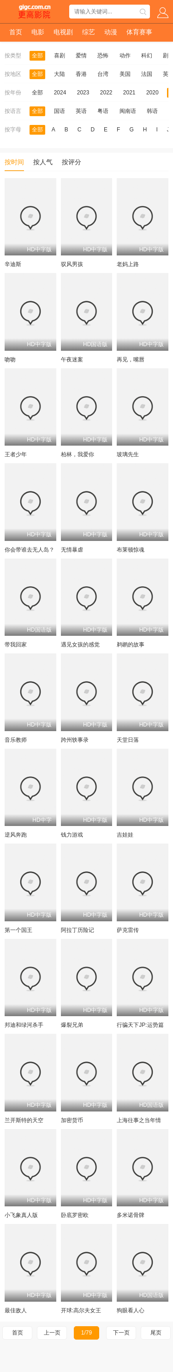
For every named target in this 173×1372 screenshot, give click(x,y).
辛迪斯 (13, 264)
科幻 (146, 55)
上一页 (52, 1332)
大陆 (59, 74)
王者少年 (16, 454)
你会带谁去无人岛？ (29, 549)
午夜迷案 (72, 359)
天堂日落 (128, 740)
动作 (125, 55)
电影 (37, 32)
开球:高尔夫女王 (81, 1310)
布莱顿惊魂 (130, 549)
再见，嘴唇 (130, 359)
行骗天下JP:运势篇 (140, 1025)
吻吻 (10, 359)
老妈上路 (128, 264)
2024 (60, 92)
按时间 (14, 162)
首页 (15, 32)
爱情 (81, 55)
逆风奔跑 (16, 835)
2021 (129, 92)
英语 (81, 111)
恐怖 (102, 55)
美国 (125, 74)
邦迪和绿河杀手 (24, 1025)
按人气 (43, 162)
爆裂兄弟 (72, 1025)
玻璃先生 (128, 454)
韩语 (152, 111)
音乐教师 (16, 740)
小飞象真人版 (21, 1215)
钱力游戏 (72, 835)
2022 (106, 92)
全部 (37, 55)
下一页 (121, 1332)
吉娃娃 (125, 835)
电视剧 (63, 32)
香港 (81, 74)
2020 (152, 92)
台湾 (102, 74)
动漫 (110, 32)
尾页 (155, 1332)
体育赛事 (139, 32)
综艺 (88, 32)
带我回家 (16, 644)
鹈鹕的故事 (130, 644)
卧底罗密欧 (75, 1215)
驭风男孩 (72, 264)
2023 (83, 92)
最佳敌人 (16, 1310)
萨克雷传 (128, 930)
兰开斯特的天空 (24, 1120)
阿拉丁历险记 (77, 930)
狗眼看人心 (130, 1310)
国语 (59, 111)
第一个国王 (18, 930)
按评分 (71, 162)
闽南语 (127, 111)
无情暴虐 (72, 549)
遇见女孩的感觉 (80, 644)
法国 (146, 74)
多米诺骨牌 (130, 1215)
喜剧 (59, 55)
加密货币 (72, 1120)
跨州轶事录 (75, 740)
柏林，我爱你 (77, 454)
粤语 (102, 111)
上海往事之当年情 (139, 1120)
